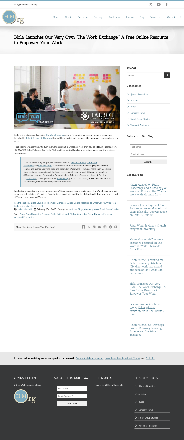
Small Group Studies (109, 209)
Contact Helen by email (89, 358)
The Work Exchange (55, 134)
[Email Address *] (148, 154)
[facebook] (167, 4)
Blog (142, 17)
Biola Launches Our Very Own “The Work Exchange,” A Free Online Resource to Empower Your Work (148, 288)
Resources (155, 17)
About (68, 17)
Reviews (130, 17)
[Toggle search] (180, 17)
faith (53, 214)
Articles (73, 209)
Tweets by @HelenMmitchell (108, 384)
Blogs (80, 209)
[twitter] (151, 4)
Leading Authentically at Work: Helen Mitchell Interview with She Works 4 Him (147, 309)
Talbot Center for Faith (81, 214)
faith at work (63, 214)
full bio (150, 358)
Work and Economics (24, 217)
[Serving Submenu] (104, 17)
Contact (171, 17)
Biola (22, 214)
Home (56, 17)
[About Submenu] (73, 17)
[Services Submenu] (89, 17)
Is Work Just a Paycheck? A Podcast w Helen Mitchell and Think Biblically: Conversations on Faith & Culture (148, 210)
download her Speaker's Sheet (122, 358)
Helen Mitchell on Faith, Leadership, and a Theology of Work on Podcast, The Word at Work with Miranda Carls (148, 189)
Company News (91, 209)
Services (82, 17)
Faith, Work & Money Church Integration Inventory (148, 227)
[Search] (167, 75)
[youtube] (159, 4)
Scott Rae (31, 178)
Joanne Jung (62, 178)
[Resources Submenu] (162, 17)
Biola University (33, 214)
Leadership (114, 17)
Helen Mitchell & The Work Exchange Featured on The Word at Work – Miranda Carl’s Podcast (146, 244)
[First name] (148, 146)
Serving (98, 17)
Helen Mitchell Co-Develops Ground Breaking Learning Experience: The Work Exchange (147, 329)
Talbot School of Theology (39, 138)
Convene (46, 214)
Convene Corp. (45, 165)
